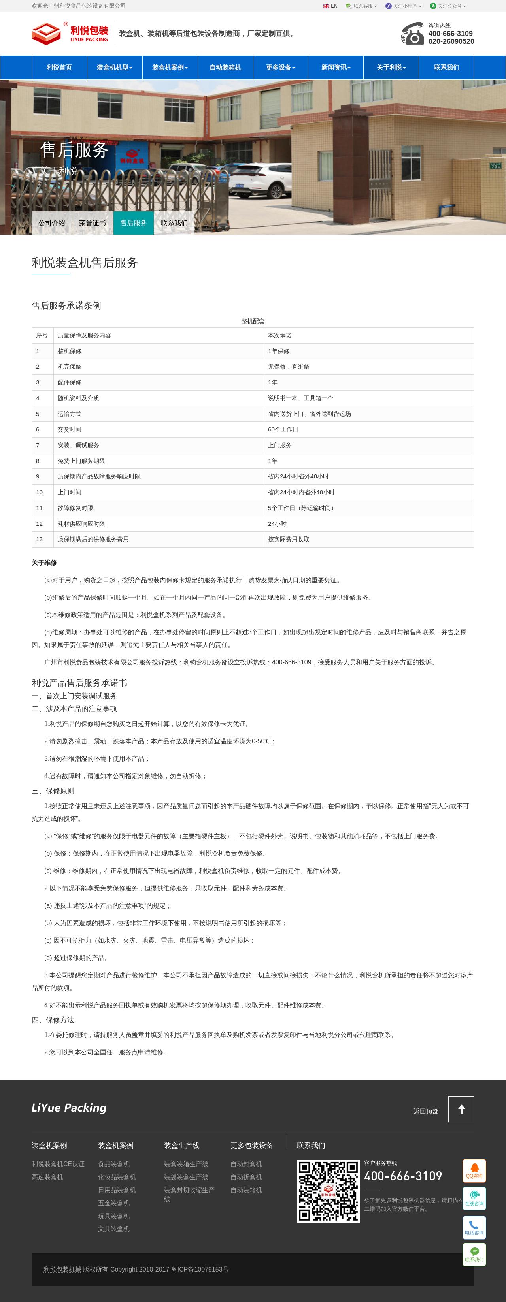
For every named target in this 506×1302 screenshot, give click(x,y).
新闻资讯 (336, 67)
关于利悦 (391, 67)
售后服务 (139, 222)
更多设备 (280, 67)
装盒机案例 (170, 67)
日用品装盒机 (117, 1190)
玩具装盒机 (114, 1216)
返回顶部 (443, 1109)
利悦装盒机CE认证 (58, 1164)
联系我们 (446, 67)
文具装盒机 (114, 1228)
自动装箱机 (225, 67)
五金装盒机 (114, 1203)
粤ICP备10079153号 (200, 1269)
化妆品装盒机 (117, 1177)
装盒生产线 (182, 1146)
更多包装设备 (251, 1146)
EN (334, 6)
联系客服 (365, 6)
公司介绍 (53, 222)
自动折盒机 (246, 1177)
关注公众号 (452, 6)
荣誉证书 (96, 222)
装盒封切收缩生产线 (189, 1194)
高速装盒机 (47, 1177)
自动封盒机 (246, 1164)
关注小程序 (407, 6)
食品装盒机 (114, 1164)
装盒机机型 (114, 67)
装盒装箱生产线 (186, 1164)
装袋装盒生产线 (186, 1177)
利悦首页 (59, 67)
